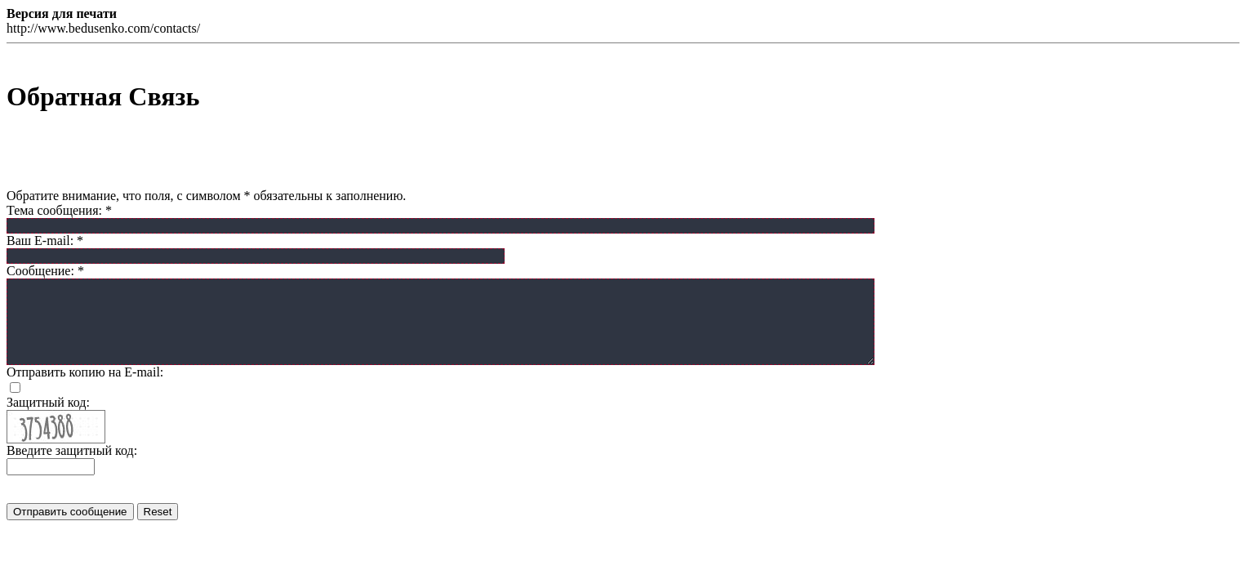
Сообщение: (45, 271)
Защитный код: (48, 402)
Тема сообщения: (59, 210)
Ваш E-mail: (45, 240)
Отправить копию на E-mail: (85, 372)
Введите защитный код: (72, 450)
